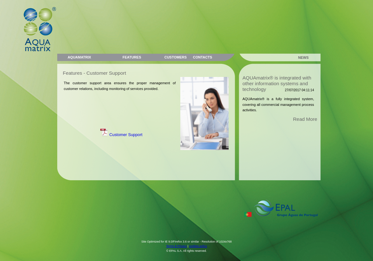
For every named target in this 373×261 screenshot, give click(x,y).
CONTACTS (202, 57)
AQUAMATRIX (79, 57)
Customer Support (121, 134)
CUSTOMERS (175, 57)
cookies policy (198, 246)
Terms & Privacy (176, 246)
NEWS (303, 57)
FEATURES (131, 57)
